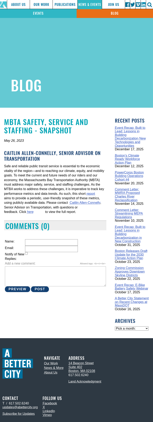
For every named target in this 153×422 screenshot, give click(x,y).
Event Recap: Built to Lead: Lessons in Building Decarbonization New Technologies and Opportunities (130, 136)
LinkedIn (49, 411)
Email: (9, 248)
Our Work (41, 4)
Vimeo (47, 415)
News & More (54, 368)
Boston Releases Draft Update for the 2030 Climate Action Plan (131, 254)
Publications (65, 4)
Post (40, 289)
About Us (18, 4)
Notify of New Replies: (14, 256)
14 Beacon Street (81, 363)
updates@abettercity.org (20, 407)
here (30, 212)
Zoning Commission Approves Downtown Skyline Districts (130, 271)
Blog (115, 13)
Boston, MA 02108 (81, 371)
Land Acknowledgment (84, 381)
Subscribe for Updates (18, 413)
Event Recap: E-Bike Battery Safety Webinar (131, 286)
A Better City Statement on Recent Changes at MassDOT (132, 302)
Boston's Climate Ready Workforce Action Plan (127, 159)
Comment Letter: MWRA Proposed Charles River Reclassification (127, 195)
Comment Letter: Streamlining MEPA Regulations (129, 213)
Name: (9, 241)
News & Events (89, 4)
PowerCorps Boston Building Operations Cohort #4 (129, 176)
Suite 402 (75, 367)
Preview (17, 289)
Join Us (113, 4)
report (91, 193)
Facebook (50, 403)
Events (38, 13)
